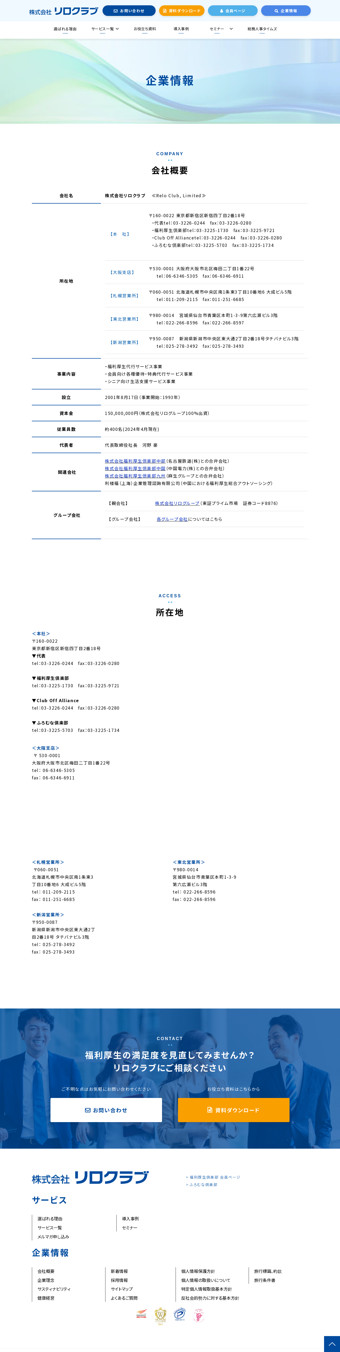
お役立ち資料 (145, 28)
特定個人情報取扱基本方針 (206, 1289)
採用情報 (119, 1280)
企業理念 (45, 1280)
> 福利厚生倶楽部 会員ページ (213, 1177)
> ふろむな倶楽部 (202, 1184)
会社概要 (45, 1271)
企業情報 (289, 10)
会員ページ (236, 10)
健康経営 (45, 1298)
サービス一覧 (102, 28)
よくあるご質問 (124, 1298)
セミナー (217, 28)
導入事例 (181, 28)
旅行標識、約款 (268, 1271)
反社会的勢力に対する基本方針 (210, 1298)
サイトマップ (122, 1289)
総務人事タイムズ (262, 28)
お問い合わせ (132, 10)
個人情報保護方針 (198, 1271)
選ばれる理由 (65, 28)
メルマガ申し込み (53, 1236)
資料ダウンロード (185, 10)
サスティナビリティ (53, 1289)
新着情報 (119, 1271)
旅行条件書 (264, 1280)
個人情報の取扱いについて (206, 1280)
